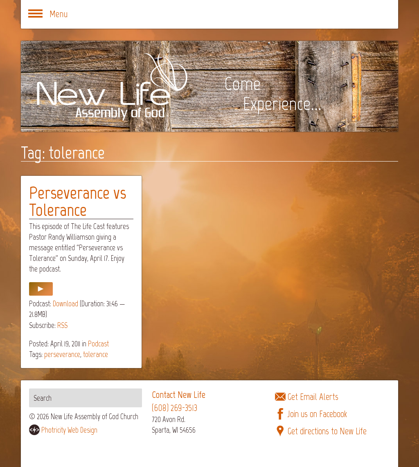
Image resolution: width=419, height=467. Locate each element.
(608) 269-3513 (174, 407)
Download (65, 303)
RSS (62, 325)
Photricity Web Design (69, 430)
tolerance (95, 354)
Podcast (98, 343)
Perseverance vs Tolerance (77, 201)
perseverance (62, 354)
